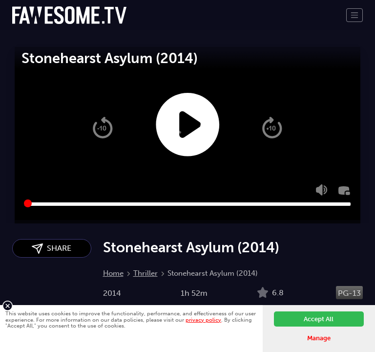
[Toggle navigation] (354, 15)
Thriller (145, 273)
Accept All (318, 319)
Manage (319, 338)
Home (113, 273)
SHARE (51, 248)
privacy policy (203, 319)
